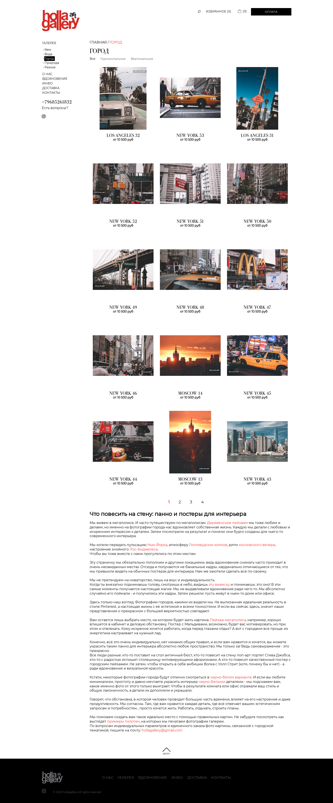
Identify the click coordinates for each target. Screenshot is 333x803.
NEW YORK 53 (190, 136)
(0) (245, 11)
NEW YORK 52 (123, 222)
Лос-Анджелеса (144, 549)
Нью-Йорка (157, 545)
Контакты (51, 93)
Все (92, 59)
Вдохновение (54, 79)
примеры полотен (123, 721)
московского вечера (257, 545)
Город (49, 58)
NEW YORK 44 (123, 479)
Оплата (271, 11)
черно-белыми (212, 682)
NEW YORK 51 (190, 222)
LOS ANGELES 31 (257, 136)
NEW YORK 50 (257, 222)
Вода (48, 54)
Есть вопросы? (55, 108)
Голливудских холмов (208, 545)
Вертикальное (142, 59)
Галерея (126, 778)
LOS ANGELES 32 (123, 136)
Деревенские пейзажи (227, 523)
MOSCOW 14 (190, 394)
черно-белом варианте (231, 677)
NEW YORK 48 (190, 308)
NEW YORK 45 (257, 394)
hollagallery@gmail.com (162, 730)
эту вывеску (219, 585)
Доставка (50, 88)
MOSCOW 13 (190, 479)
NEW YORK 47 (257, 308)
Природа (52, 63)
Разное (50, 67)
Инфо (47, 83)
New (48, 50)
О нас (47, 74)
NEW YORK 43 (257, 479)
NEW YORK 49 (123, 308)
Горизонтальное (113, 59)
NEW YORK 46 (123, 394)
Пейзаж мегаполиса (228, 620)
